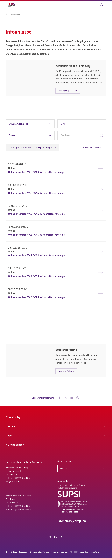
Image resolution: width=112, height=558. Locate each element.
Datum (13, 135)
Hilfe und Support (15, 445)
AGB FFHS (74, 552)
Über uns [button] (10, 426)
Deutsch (64, 469)
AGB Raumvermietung (89, 552)
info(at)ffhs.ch (12, 482)
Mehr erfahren (66, 371)
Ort (63, 124)
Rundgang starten (68, 91)
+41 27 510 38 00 (21, 478)
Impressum (23, 552)
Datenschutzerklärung (39, 552)
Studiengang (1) (18, 124)
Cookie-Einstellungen (59, 552)
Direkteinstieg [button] (13, 417)
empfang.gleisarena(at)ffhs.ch (20, 510)
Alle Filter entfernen (89, 148)
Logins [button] (9, 435)
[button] (59, 398)
